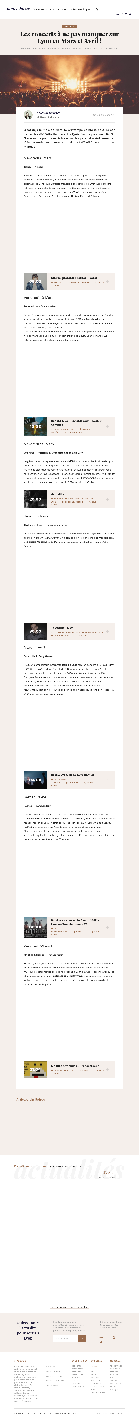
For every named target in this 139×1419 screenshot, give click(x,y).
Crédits (121, 1414)
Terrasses (96, 1383)
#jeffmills (39, 48)
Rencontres (116, 1366)
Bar (93, 1371)
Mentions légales (106, 1414)
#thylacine (112, 48)
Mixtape (114, 1378)
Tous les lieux (98, 1392)
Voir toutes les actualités (65, 1167)
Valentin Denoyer (48, 112)
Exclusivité (116, 1381)
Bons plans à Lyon (55, 1381)
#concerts (53, 48)
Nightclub (96, 1380)
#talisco (98, 48)
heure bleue (18, 8)
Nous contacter (54, 1386)
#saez (88, 48)
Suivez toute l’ (28, 1331)
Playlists (115, 1375)
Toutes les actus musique (115, 1387)
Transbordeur (32, 818)
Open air (76, 1378)
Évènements (40, 9)
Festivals (76, 1372)
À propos (50, 1367)
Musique (54, 9)
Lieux (65, 9)
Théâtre (76, 1381)
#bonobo (25, 48)
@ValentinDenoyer (50, 117)
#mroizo (66, 48)
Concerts (76, 1366)
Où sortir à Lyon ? (82, 9)
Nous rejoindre (54, 1372)
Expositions (78, 1369)
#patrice (77, 48)
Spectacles (77, 1375)
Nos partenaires (54, 1376)
